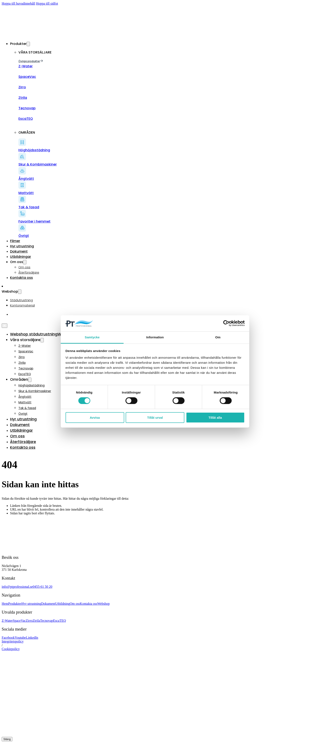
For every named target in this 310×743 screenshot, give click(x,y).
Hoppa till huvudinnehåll (18, 3)
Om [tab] (217, 337)
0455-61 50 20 (42, 586)
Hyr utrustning (22, 246)
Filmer (15, 241)
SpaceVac (25, 351)
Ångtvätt (24, 397)
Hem (5, 603)
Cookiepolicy (11, 649)
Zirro (21, 357)
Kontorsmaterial (22, 305)
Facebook (8, 637)
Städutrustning (21, 300)
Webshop (103, 603)
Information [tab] (155, 337)
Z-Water (24, 346)
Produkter (14, 603)
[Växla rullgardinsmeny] (28, 44)
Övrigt (22, 414)
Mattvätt (24, 402)
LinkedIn (32, 637)
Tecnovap (25, 368)
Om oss (24, 267)
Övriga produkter (30, 61)
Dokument (19, 251)
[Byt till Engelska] (12, 314)
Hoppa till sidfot (47, 3)
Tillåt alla (215, 417)
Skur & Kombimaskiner (34, 391)
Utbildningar (20, 256)
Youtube (20, 637)
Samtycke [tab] (92, 337)
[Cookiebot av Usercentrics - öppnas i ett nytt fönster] (226, 323)
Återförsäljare (28, 272)
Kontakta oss (21, 277)
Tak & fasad (27, 408)
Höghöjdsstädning (31, 385)
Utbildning (62, 603)
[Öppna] (3, 321)
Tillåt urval (155, 417)
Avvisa (95, 417)
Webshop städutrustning (33, 334)
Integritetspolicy (13, 641)
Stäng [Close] (7, 739)
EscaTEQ (24, 374)
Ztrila (22, 363)
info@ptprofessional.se (17, 586)
